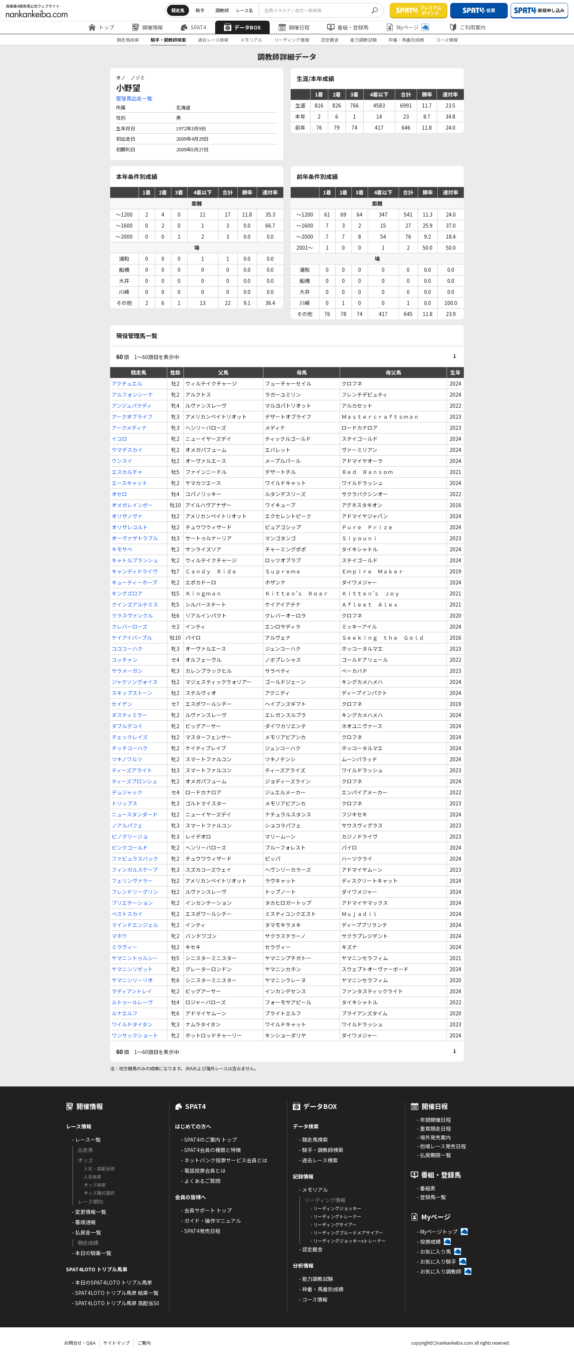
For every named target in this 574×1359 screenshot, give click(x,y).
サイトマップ (116, 1342)
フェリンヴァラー (132, 880)
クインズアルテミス (135, 604)
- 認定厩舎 (311, 1249)
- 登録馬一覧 (431, 1197)
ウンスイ (122, 460)
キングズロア (127, 593)
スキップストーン (132, 692)
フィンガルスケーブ (135, 869)
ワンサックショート (135, 1035)
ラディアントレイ (132, 991)
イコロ (119, 438)
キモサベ (122, 549)
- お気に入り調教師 (439, 1271)
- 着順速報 (84, 1222)
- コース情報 (313, 1299)
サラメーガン (127, 670)
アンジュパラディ (132, 405)
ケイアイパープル (132, 637)
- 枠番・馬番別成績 (321, 1289)
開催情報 (147, 27)
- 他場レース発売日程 (441, 1146)
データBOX (242, 27)
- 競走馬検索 (313, 1139)
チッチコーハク (130, 748)
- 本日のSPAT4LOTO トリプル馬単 (112, 1282)
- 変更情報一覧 (89, 1211)
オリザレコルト (130, 527)
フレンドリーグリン (135, 891)
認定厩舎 (330, 39)
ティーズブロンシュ (134, 781)
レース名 (244, 10)
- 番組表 (426, 1188)
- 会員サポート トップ (206, 1210)
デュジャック (127, 792)
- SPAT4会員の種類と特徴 (211, 1149)
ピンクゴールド (130, 847)
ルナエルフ (124, 1013)
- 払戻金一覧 (86, 1232)
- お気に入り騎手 (436, 1261)
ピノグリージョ (130, 836)
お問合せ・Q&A (79, 1342)
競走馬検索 (128, 39)
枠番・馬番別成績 (406, 39)
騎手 (200, 10)
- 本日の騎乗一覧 (91, 1253)
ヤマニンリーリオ (132, 980)
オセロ (119, 494)
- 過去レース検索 (318, 1160)
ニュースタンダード (135, 814)
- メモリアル (313, 1189)
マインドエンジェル (135, 924)
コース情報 (447, 39)
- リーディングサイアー (334, 1224)
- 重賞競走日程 (434, 1128)
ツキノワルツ (127, 759)
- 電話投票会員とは (203, 1170)
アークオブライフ (132, 416)
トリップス (124, 803)
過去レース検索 (213, 39)
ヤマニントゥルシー (135, 958)
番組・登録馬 (347, 27)
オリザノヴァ (127, 516)
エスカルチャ (127, 471)
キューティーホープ (134, 582)
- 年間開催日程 (434, 1119)
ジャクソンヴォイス (135, 681)
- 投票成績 (429, 1241)
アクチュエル (127, 383)
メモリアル (251, 39)
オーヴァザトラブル (135, 538)
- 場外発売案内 (434, 1137)
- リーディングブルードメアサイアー (347, 1232)
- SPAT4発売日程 (200, 1231)
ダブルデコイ (127, 726)
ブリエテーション (132, 902)
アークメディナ (129, 427)
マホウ (119, 936)
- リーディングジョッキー (336, 1208)
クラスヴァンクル (132, 615)
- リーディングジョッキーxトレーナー (348, 1240)
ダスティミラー (129, 715)
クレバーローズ (129, 626)
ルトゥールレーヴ (132, 1002)
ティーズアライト (132, 770)
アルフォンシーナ (132, 394)
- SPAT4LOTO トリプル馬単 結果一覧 (115, 1292)
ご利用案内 (467, 27)
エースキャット (129, 483)
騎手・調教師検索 (168, 39)
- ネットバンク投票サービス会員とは (224, 1160)
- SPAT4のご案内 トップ (209, 1139)
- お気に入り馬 (434, 1251)
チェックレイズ (130, 737)
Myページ (407, 27)
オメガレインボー (132, 505)
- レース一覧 (86, 1139)
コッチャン (124, 659)
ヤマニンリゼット (132, 969)
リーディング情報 (291, 39)
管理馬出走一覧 (134, 98)
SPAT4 (193, 27)
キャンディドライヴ (135, 571)
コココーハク (127, 648)
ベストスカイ (127, 913)
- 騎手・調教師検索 (321, 1149)
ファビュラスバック (135, 858)
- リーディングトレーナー (336, 1216)
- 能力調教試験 (316, 1278)
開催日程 (294, 27)
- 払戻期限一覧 (434, 1155)
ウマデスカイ (127, 449)
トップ (101, 27)
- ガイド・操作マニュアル (211, 1220)
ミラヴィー (124, 947)
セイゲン (122, 703)
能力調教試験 (363, 39)
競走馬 (178, 10)
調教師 (222, 10)
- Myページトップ (437, 1231)
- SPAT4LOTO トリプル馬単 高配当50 (115, 1303)
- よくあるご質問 (200, 1180)
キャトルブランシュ (135, 560)
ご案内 (144, 1342)
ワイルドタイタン (132, 1024)
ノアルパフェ (127, 825)
